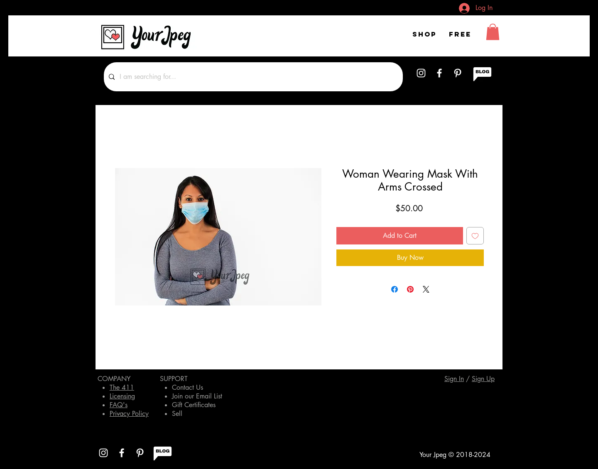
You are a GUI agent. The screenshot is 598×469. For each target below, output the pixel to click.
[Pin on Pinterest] (410, 289)
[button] (493, 32)
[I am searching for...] (252, 76)
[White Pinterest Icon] (457, 73)
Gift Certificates (194, 405)
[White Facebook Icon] (439, 73)
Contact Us (187, 387)
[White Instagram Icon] (421, 73)
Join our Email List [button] (197, 396)
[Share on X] (426, 289)
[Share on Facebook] (394, 289)
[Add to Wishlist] (475, 235)
